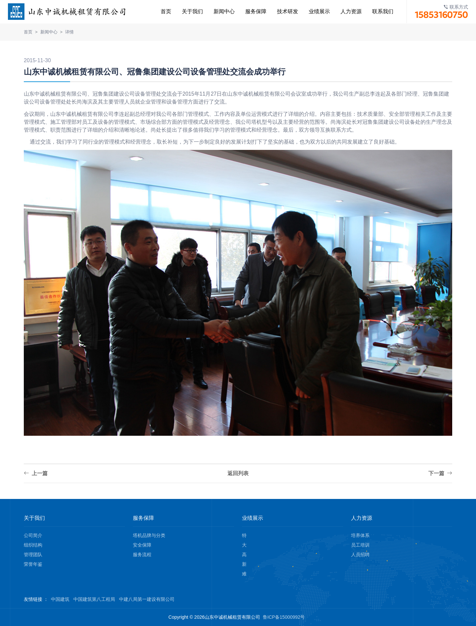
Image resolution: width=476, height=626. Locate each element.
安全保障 (142, 545)
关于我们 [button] (186, 11)
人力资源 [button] (345, 11)
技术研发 (282, 11)
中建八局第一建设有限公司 (147, 599)
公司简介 (33, 535)
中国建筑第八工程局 (94, 599)
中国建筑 (60, 599)
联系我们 (377, 11)
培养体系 (360, 535)
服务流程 (142, 554)
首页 (160, 11)
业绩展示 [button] (313, 11)
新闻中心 (218, 11)
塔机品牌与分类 (149, 535)
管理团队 (33, 554)
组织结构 (33, 545)
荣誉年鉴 (33, 564)
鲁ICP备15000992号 (284, 617)
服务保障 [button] (250, 11)
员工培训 (360, 545)
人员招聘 (360, 554)
